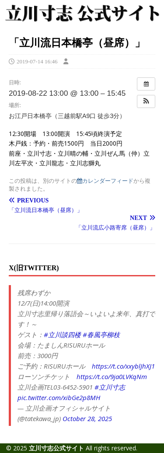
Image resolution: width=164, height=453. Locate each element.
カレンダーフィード (105, 181)
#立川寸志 (109, 387)
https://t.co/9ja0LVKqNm (112, 376)
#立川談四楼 (62, 334)
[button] (146, 101)
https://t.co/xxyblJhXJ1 (123, 366)
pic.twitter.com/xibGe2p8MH (58, 397)
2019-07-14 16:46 (37, 61)
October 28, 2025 (87, 418)
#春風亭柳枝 (101, 334)
